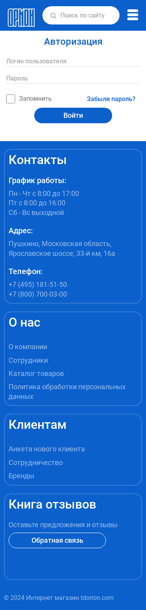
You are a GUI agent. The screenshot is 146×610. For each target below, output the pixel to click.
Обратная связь (57, 540)
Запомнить (29, 98)
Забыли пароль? (111, 99)
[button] (53, 15)
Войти (73, 115)
